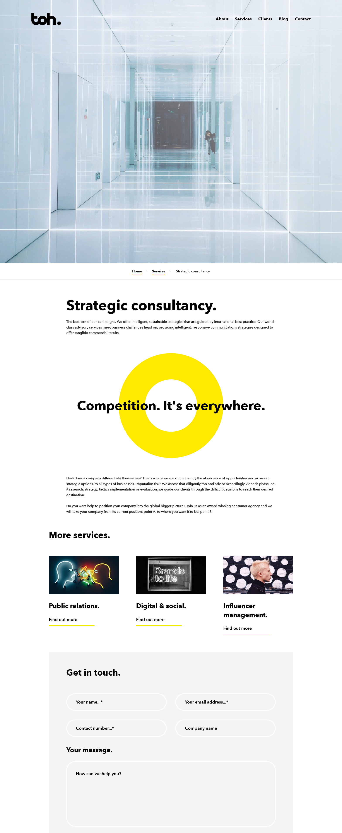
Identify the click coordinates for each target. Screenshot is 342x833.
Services (243, 18)
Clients (265, 18)
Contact (303, 18)
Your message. (89, 750)
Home (137, 271)
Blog (283, 18)
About (222, 18)
